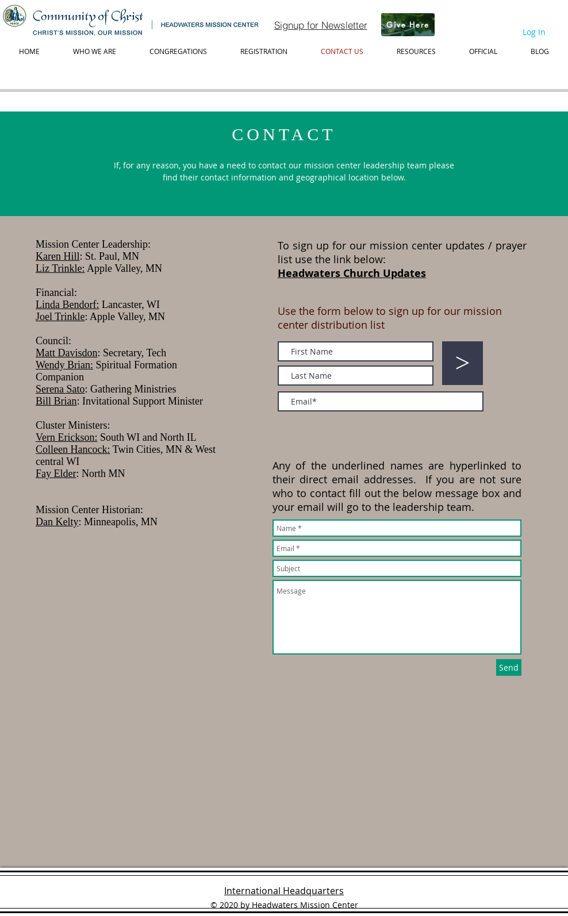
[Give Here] (408, 24)
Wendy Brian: (64, 365)
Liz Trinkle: (60, 268)
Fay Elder (56, 473)
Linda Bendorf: (67, 304)
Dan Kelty (57, 522)
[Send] (508, 667)
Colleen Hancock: (73, 449)
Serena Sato (60, 389)
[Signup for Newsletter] (320, 24)
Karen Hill (57, 256)
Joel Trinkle (60, 316)
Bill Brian (56, 401)
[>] (462, 363)
